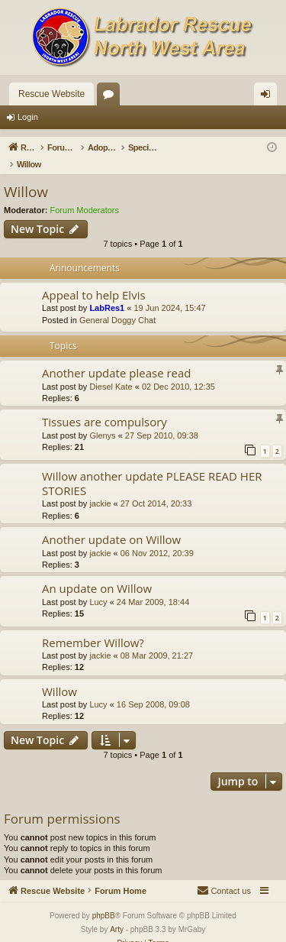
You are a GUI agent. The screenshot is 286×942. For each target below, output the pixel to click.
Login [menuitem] (269, 97)
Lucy (98, 586)
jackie (100, 487)
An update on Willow (97, 572)
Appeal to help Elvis (94, 278)
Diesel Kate (110, 370)
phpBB (103, 899)
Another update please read (116, 356)
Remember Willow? (93, 626)
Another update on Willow (111, 523)
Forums (111, 97)
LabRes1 (106, 291)
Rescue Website (51, 94)
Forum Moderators (84, 194)
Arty (117, 913)
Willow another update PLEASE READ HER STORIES (152, 467)
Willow (26, 176)
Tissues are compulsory (104, 405)
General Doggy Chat (117, 304)
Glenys (102, 419)
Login (28, 116)
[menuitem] (224, 874)
